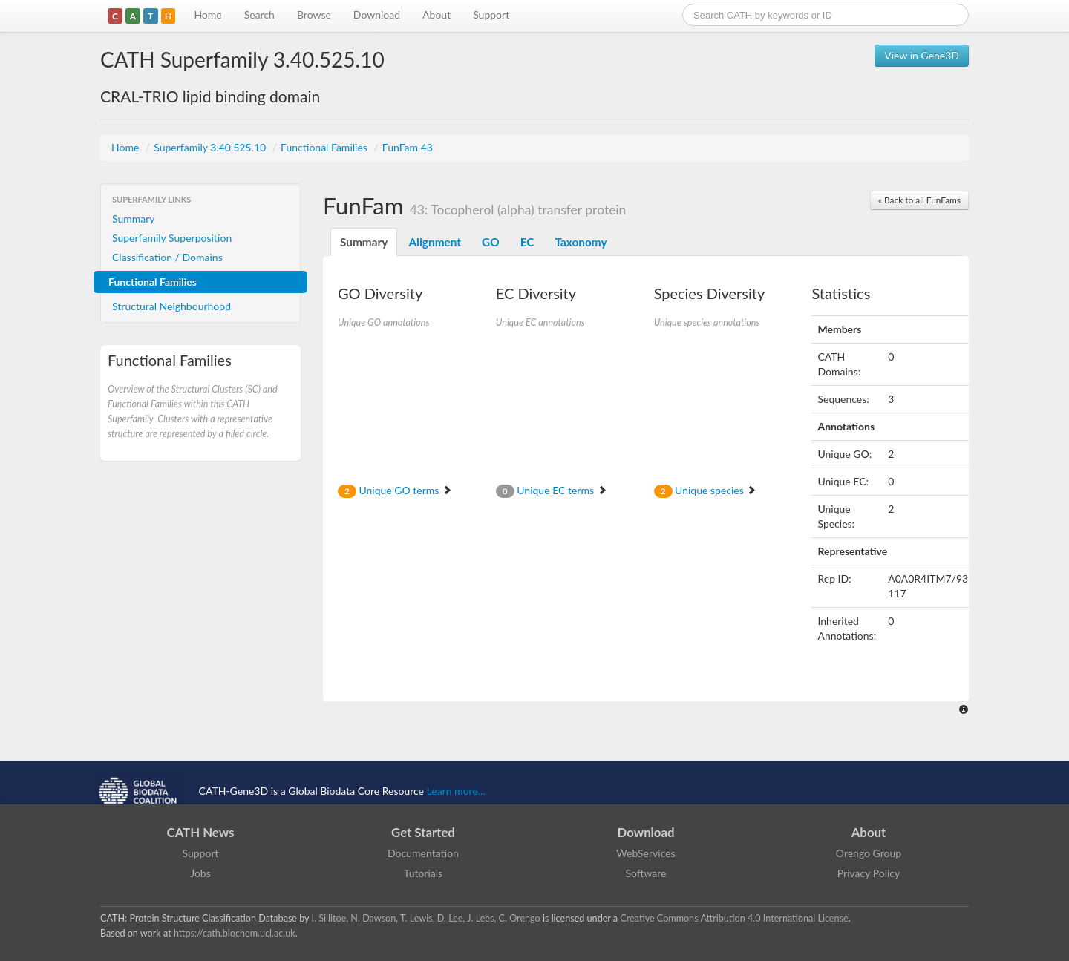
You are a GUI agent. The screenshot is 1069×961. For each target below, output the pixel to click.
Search (259, 14)
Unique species (705, 490)
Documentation (423, 853)
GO (491, 242)
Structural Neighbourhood (171, 306)
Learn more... (456, 790)
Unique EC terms (551, 490)
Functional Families (325, 147)
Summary (133, 218)
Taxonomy (581, 242)
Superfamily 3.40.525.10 (211, 147)
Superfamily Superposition (172, 238)
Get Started (423, 832)
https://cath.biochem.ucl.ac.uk (234, 933)
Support (491, 14)
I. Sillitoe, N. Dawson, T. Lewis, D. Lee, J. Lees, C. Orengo (426, 918)
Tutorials (423, 873)
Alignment (434, 242)
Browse (314, 14)
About (436, 14)
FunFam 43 (407, 147)
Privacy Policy (868, 873)
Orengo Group (868, 853)
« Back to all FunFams (919, 200)
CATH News (201, 832)
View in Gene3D (921, 55)
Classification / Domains (167, 257)
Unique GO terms (395, 490)
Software (646, 873)
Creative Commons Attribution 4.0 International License (734, 918)
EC (527, 242)
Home (207, 14)
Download (376, 14)
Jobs (200, 873)
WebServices (645, 853)
